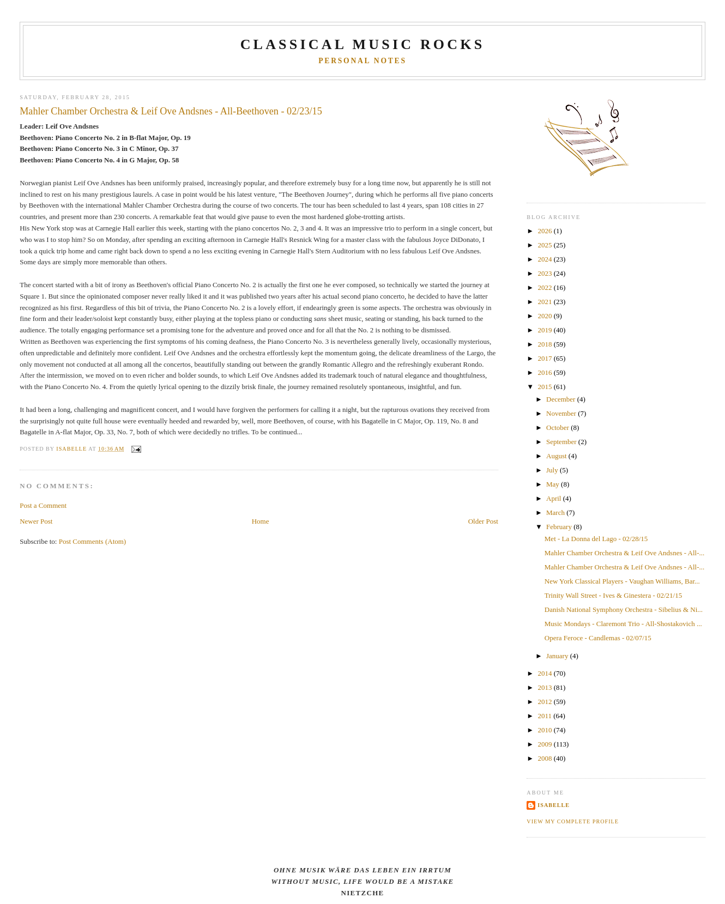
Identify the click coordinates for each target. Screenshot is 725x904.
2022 (545, 287)
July (553, 470)
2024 (545, 259)
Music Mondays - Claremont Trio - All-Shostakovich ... (623, 624)
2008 (545, 758)
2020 (545, 316)
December (561, 399)
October (558, 427)
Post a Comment (43, 505)
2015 (545, 387)
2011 (545, 716)
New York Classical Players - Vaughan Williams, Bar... (622, 581)
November (562, 413)
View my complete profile (573, 821)
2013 (545, 687)
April (554, 498)
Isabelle (553, 805)
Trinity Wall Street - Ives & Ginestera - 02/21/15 (613, 595)
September (562, 442)
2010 (545, 730)
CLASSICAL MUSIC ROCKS (362, 44)
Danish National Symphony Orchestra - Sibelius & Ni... (624, 609)
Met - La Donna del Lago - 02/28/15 (596, 539)
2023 (545, 273)
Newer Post (36, 521)
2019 (545, 330)
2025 (545, 245)
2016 (545, 372)
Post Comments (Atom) (92, 541)
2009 (545, 744)
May (553, 484)
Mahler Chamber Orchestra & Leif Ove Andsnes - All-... (625, 553)
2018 (545, 344)
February (559, 527)
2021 (545, 302)
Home (260, 521)
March (556, 512)
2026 (545, 231)
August (557, 456)
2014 (545, 673)
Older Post (483, 521)
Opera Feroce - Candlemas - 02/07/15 (598, 638)
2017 (545, 358)
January (558, 656)
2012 (545, 701)
